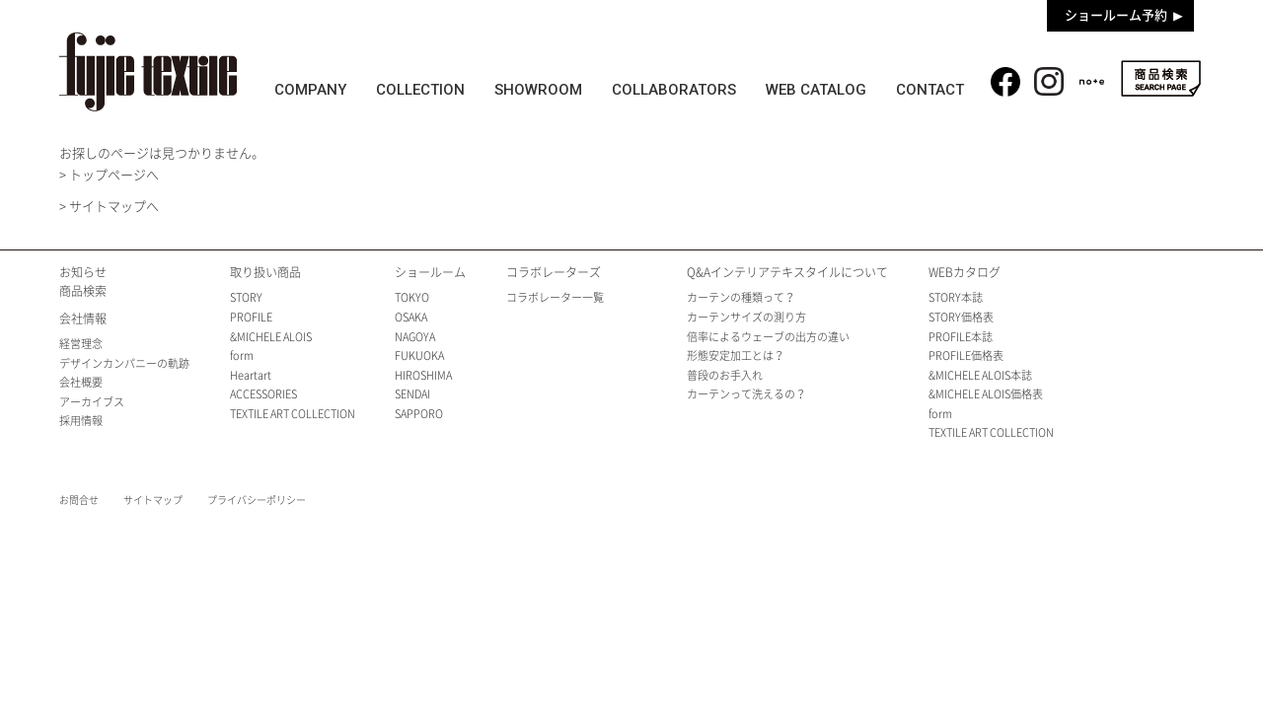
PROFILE (251, 317)
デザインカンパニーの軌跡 (124, 363)
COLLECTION (420, 90)
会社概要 (81, 382)
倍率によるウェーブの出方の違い (768, 336)
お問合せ (79, 500)
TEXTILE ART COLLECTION (292, 413)
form (242, 355)
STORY (246, 297)
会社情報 (83, 318)
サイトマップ (153, 500)
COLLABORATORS (675, 90)
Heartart (250, 375)
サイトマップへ (114, 206)
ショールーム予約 (1116, 15)
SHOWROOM (539, 90)
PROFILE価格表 (966, 355)
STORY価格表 (961, 317)
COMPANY (310, 90)
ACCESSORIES (263, 394)
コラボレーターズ (553, 272)
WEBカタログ (965, 272)
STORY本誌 (956, 297)
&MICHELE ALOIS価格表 (986, 394)
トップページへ (114, 175)
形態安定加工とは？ (735, 355)
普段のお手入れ (725, 375)
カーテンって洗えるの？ (746, 394)
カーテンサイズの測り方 (746, 317)
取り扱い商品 (265, 272)
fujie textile (148, 71)
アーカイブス (91, 401)
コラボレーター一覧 (555, 297)
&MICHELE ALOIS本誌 (980, 375)
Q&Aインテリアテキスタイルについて (787, 272)
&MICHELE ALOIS (271, 336)
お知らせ (83, 272)
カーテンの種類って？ (741, 297)
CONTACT (931, 90)
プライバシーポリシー (256, 500)
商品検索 (1161, 78)
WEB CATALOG (817, 90)
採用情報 (81, 420)
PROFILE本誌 (961, 336)
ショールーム (430, 272)
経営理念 (81, 343)
